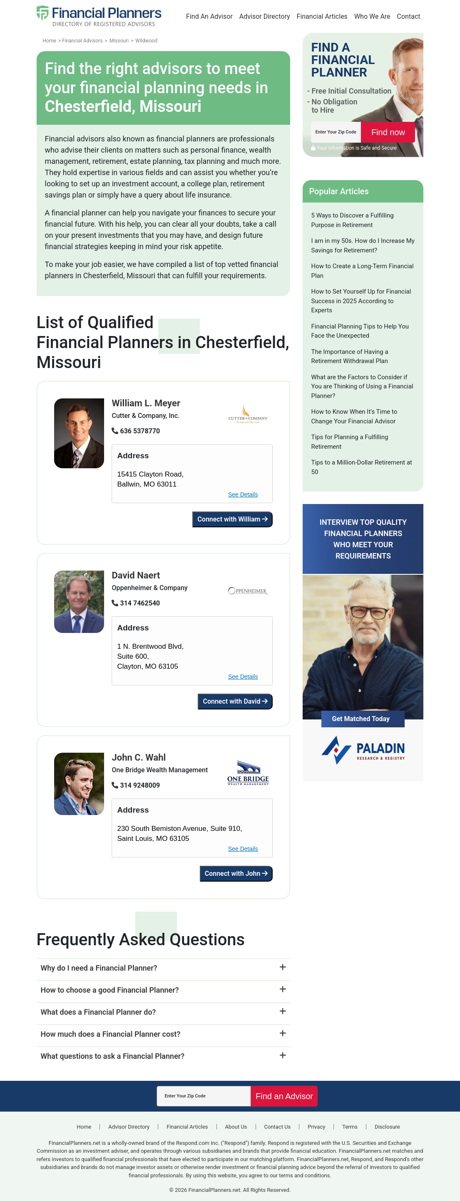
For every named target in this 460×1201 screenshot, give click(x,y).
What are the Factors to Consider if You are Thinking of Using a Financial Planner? (362, 386)
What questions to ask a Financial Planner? (113, 1056)
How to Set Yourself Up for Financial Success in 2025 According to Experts (361, 301)
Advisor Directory (264, 16)
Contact (408, 16)
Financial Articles (322, 16)
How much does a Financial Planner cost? (111, 1034)
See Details (243, 494)
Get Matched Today (361, 719)
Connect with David (235, 701)
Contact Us (277, 1127)
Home (84, 1127)
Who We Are (372, 16)
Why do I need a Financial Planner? (99, 968)
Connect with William (232, 519)
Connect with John (236, 873)
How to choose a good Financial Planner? (110, 990)
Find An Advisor (209, 16)
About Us (236, 1127)
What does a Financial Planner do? (98, 1012)
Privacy (316, 1127)
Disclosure (387, 1127)
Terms (350, 1127)
